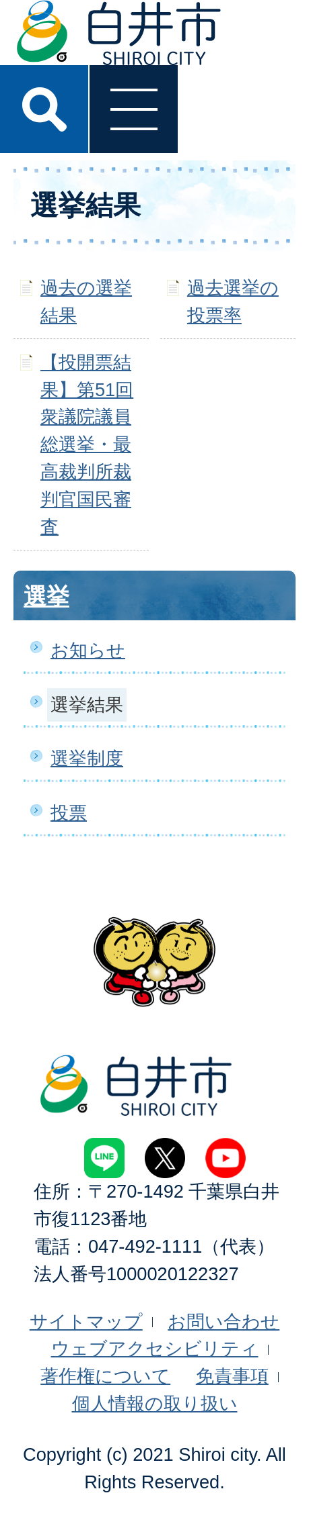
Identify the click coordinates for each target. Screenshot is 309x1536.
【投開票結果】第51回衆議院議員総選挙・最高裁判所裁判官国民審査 (86, 444)
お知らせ (87, 650)
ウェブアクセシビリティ (155, 1348)
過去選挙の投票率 (233, 301)
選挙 (46, 596)
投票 (68, 812)
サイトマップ (86, 1321)
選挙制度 (86, 758)
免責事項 (232, 1375)
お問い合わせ (223, 1321)
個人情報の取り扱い (155, 1403)
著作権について (105, 1375)
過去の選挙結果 (86, 301)
